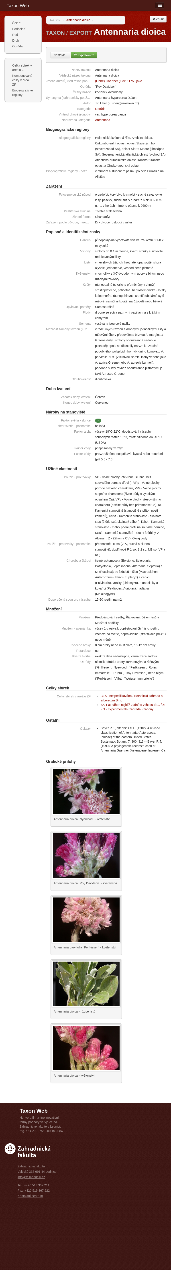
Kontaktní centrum (30, 1196)
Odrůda (17, 46)
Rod (15, 34)
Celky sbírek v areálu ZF (22, 68)
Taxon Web (18, 5)
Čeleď (16, 23)
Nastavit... (60, 55)
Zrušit (158, 19)
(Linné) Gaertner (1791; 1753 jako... (120, 81)
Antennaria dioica (78, 20)
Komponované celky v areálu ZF (22, 80)
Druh (15, 40)
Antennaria (102, 120)
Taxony (55, 20)
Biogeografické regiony (22, 93)
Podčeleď (18, 29)
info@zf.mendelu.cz (31, 1177)
